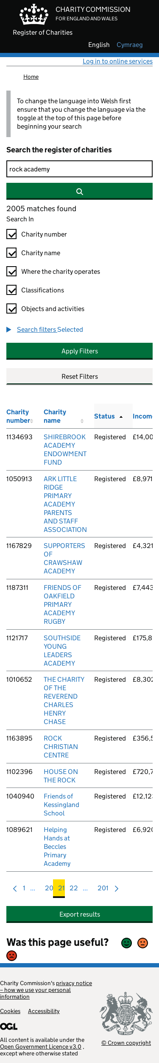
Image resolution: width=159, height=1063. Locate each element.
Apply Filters (79, 351)
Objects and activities (52, 309)
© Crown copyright (126, 1042)
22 (74, 890)
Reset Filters (79, 376)
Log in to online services (118, 61)
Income (144, 416)
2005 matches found (41, 208)
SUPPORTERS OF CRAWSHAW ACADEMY (64, 558)
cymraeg (130, 45)
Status (104, 416)
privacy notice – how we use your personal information (46, 989)
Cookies (10, 1011)
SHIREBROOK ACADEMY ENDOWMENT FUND (65, 449)
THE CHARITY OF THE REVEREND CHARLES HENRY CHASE (64, 700)
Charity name (40, 253)
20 (49, 890)
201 (103, 890)
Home (31, 76)
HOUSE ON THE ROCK (61, 776)
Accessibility (44, 1011)
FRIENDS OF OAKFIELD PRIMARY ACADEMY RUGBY (62, 604)
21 (61, 890)
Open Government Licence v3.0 (40, 1046)
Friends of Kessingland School (61, 804)
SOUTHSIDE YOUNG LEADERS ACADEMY (62, 650)
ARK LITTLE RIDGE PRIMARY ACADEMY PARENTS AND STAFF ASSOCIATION (65, 504)
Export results (79, 914)
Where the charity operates (60, 271)
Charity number (44, 234)
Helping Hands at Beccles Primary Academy (57, 846)
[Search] (79, 168)
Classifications (42, 290)
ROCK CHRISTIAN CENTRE (61, 746)
